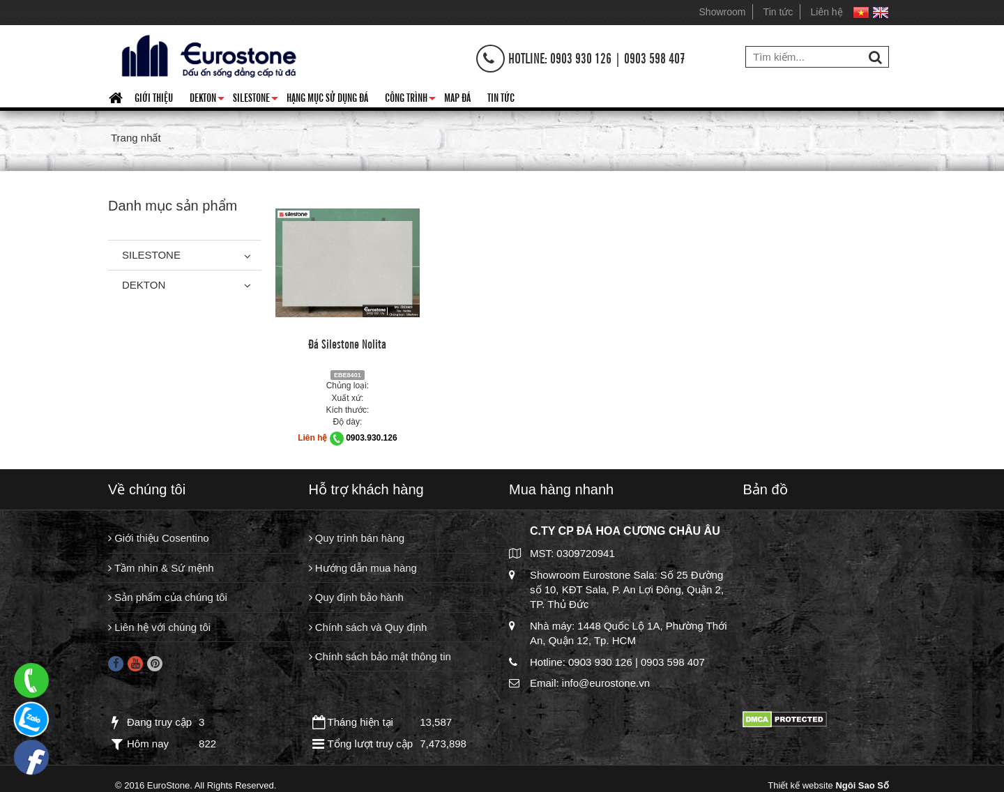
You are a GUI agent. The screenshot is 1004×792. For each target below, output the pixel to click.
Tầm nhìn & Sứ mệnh (161, 568)
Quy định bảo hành (356, 597)
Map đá (457, 97)
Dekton (207, 99)
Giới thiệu (154, 97)
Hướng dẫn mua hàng (363, 568)
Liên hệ (827, 11)
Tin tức (778, 11)
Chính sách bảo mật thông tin (380, 656)
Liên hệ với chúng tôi (159, 627)
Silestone (255, 99)
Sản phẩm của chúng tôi (167, 597)
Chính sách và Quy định (368, 627)
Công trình (410, 99)
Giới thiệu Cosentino (158, 538)
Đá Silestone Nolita (347, 343)
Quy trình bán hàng (357, 538)
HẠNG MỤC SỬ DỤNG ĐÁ (327, 97)
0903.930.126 (371, 438)
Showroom (722, 11)
